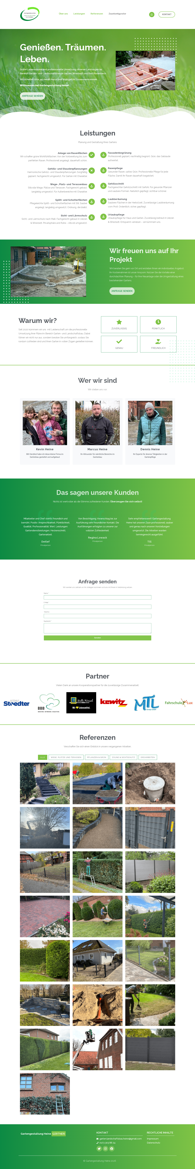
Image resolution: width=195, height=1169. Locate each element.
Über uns (63, 14)
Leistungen (79, 14)
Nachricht (77, 615)
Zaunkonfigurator (117, 14)
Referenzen (97, 14)
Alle (42, 757)
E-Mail (77, 607)
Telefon (77, 611)
